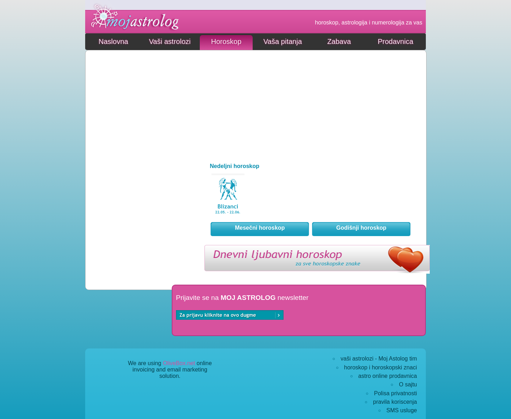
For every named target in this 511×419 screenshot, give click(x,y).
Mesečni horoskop (260, 228)
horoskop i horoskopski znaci (380, 367)
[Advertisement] (141, 99)
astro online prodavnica (387, 376)
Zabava (339, 41)
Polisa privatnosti (395, 393)
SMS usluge (401, 410)
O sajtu (408, 384)
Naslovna (113, 41)
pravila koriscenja (395, 402)
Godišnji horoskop (361, 228)
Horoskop (226, 41)
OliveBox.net (179, 363)
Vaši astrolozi (170, 41)
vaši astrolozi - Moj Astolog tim (379, 359)
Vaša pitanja (282, 41)
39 (227, 196)
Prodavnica (395, 41)
